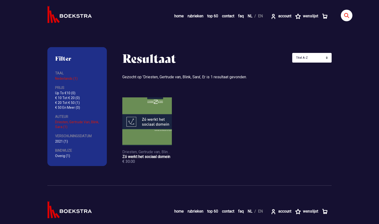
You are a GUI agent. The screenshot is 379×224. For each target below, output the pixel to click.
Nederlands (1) (66, 78)
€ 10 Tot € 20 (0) (67, 98)
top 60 (212, 16)
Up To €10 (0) (65, 93)
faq (241, 16)
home (179, 16)
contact (228, 16)
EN (260, 16)
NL (250, 16)
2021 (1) (61, 141)
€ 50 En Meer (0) (67, 107)
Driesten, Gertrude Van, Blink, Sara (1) (77, 124)
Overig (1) (62, 156)
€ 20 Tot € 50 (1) (67, 103)
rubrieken (195, 16)
